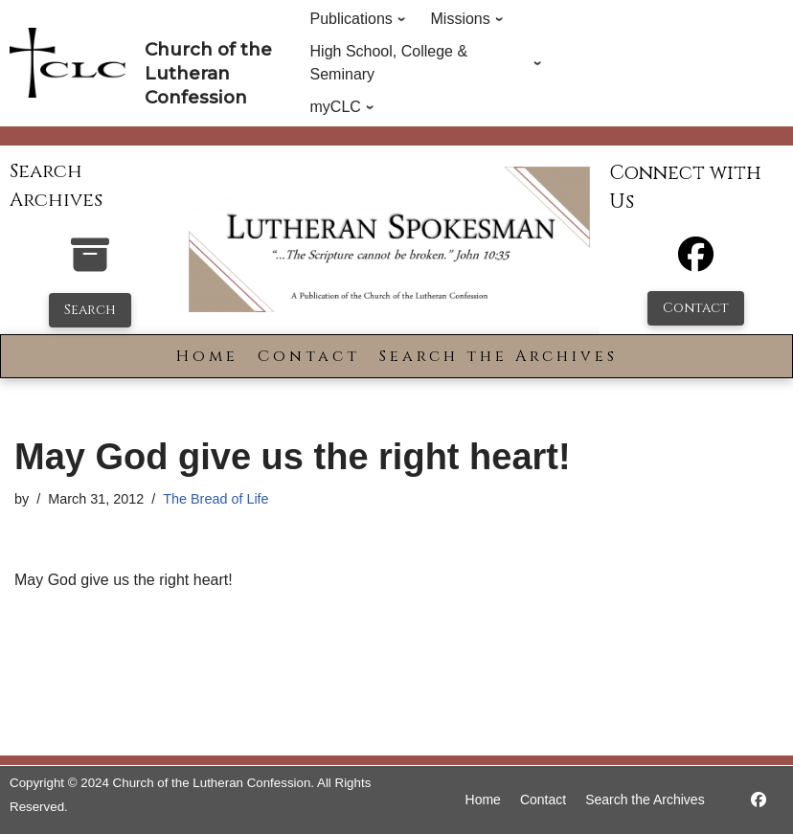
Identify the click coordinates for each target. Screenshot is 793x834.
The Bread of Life (215, 499)
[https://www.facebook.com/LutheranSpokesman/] (758, 800)
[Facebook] (696, 263)
